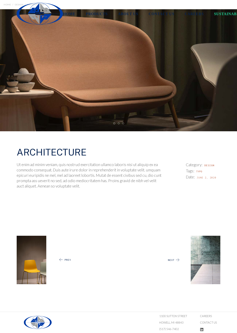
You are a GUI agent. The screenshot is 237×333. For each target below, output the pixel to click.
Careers (206, 316)
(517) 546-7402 (169, 329)
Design (209, 165)
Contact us (208, 322)
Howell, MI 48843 (171, 322)
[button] (114, 123)
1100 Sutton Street (173, 316)
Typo (199, 171)
